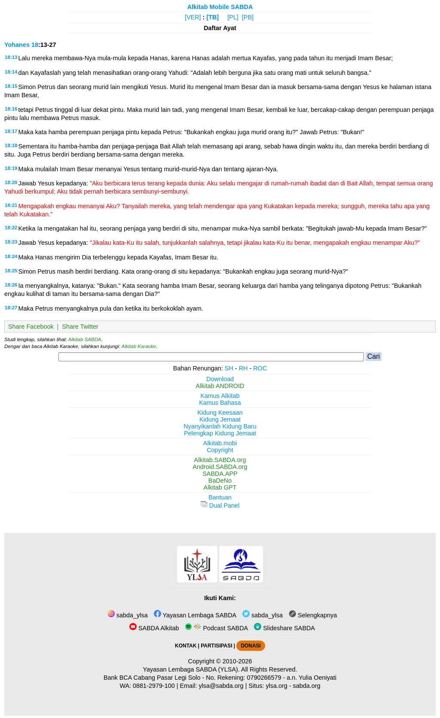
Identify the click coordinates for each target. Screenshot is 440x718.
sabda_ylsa (127, 615)
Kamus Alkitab (219, 395)
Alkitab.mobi (220, 443)
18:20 (11, 182)
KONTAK (185, 646)
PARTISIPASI (216, 646)
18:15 (11, 86)
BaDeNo (220, 480)
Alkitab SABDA (84, 339)
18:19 (11, 168)
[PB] (248, 17)
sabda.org (307, 685)
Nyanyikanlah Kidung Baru (220, 426)
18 (34, 44)
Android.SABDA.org (219, 466)
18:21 (11, 205)
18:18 (11, 145)
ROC (260, 368)
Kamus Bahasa (220, 402)
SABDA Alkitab (154, 628)
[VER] (193, 17)
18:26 (11, 284)
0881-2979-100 (154, 685)
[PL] (232, 17)
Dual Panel (220, 505)
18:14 (11, 71)
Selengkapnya (313, 615)
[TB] (212, 17)
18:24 (11, 256)
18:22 (11, 227)
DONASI (250, 646)
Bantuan (220, 497)
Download (220, 379)
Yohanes (17, 44)
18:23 (11, 241)
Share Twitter (80, 326)
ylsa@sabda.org (221, 685)
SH (229, 368)
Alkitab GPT (220, 487)
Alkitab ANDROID (220, 385)
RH (243, 368)
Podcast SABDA (216, 628)
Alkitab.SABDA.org (220, 459)
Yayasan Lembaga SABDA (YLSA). (191, 669)
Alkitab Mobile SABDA (220, 6)
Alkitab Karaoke (139, 346)
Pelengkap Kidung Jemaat (220, 433)
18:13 (11, 57)
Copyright (220, 450)
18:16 (11, 108)
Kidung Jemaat (220, 419)
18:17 (11, 131)
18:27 (11, 307)
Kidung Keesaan (220, 412)
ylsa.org (276, 685)
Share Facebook (31, 326)
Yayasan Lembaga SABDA (195, 615)
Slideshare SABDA (284, 628)
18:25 (11, 270)
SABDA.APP (220, 473)
